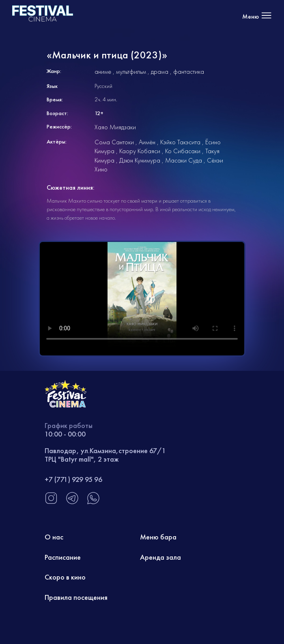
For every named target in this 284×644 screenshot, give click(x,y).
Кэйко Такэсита (180, 142)
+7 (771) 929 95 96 (73, 479)
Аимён (147, 142)
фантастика (188, 71)
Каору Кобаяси (139, 151)
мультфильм (131, 71)
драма (159, 71)
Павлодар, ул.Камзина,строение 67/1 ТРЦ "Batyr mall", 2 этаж (105, 455)
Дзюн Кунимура (139, 160)
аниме (103, 71)
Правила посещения (76, 597)
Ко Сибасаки (182, 151)
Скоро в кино (65, 577)
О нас (54, 536)
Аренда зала (160, 557)
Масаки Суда (183, 160)
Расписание (63, 557)
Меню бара (158, 536)
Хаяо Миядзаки (115, 127)
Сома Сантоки (114, 142)
